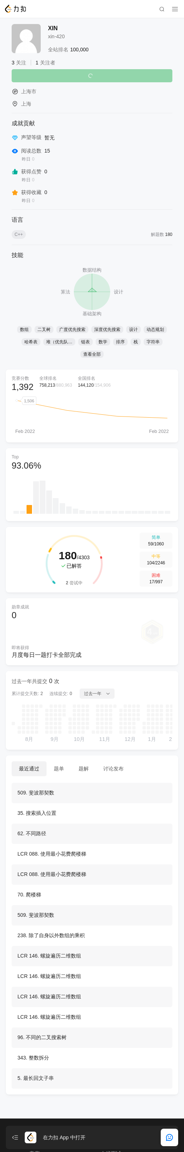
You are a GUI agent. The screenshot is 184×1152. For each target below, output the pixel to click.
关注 (92, 76)
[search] (162, 9)
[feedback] (169, 1137)
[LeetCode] (15, 9)
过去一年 (97, 693)
